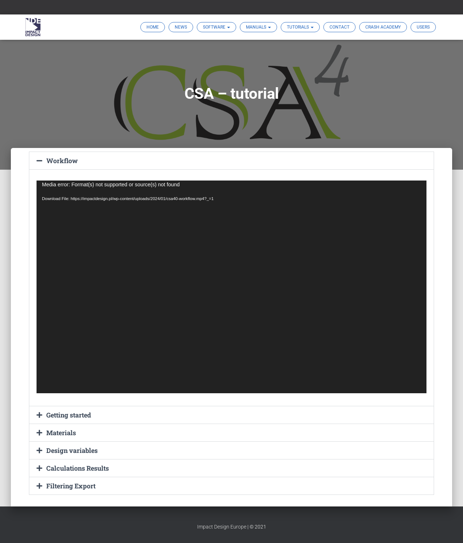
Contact (339, 27)
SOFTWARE (216, 27)
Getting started (68, 415)
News (181, 27)
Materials (61, 432)
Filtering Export (71, 486)
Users (423, 27)
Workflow (62, 160)
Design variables (72, 450)
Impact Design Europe (221, 527)
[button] (231, 160)
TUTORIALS (300, 27)
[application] (231, 287)
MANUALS (258, 27)
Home (152, 27)
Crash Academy (383, 27)
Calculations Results (77, 468)
